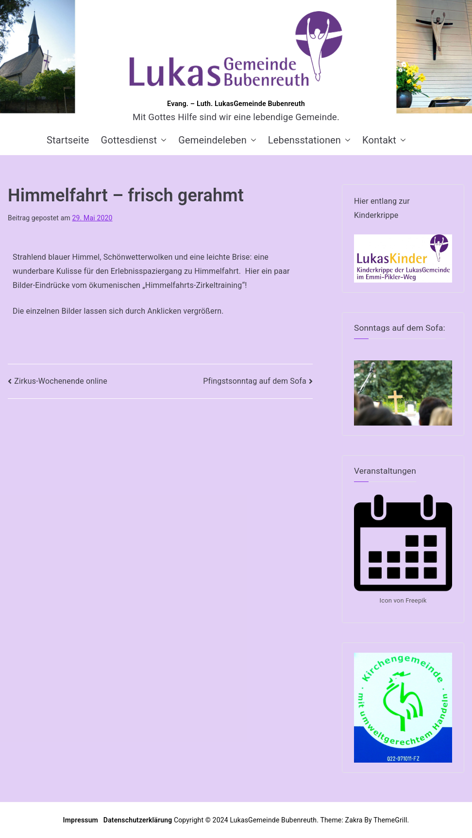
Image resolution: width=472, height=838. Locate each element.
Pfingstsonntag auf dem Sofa (254, 381)
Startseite (68, 140)
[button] (162, 140)
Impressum (81, 820)
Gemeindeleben (217, 140)
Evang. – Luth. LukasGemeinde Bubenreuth (236, 104)
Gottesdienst (134, 140)
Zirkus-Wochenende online (60, 381)
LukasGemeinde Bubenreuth (273, 820)
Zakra (354, 820)
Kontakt (384, 140)
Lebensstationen (309, 140)
